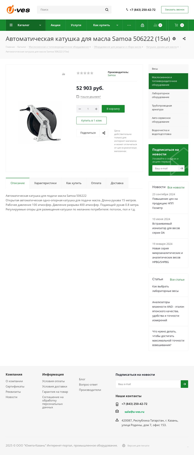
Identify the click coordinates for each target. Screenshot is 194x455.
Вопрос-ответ (88, 384)
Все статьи (177, 279)
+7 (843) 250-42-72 (143, 9)
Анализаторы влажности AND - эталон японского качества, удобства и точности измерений (168, 311)
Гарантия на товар (55, 392)
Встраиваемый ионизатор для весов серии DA (166, 228)
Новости (11, 397)
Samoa (112, 75)
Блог (82, 379)
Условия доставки (54, 386)
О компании (14, 381)
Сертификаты (15, 386)
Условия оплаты (53, 381)
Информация (53, 374)
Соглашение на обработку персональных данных (52, 402)
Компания (14, 374)
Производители (90, 390)
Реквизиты (13, 392)
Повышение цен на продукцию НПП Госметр (165, 203)
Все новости (176, 187)
